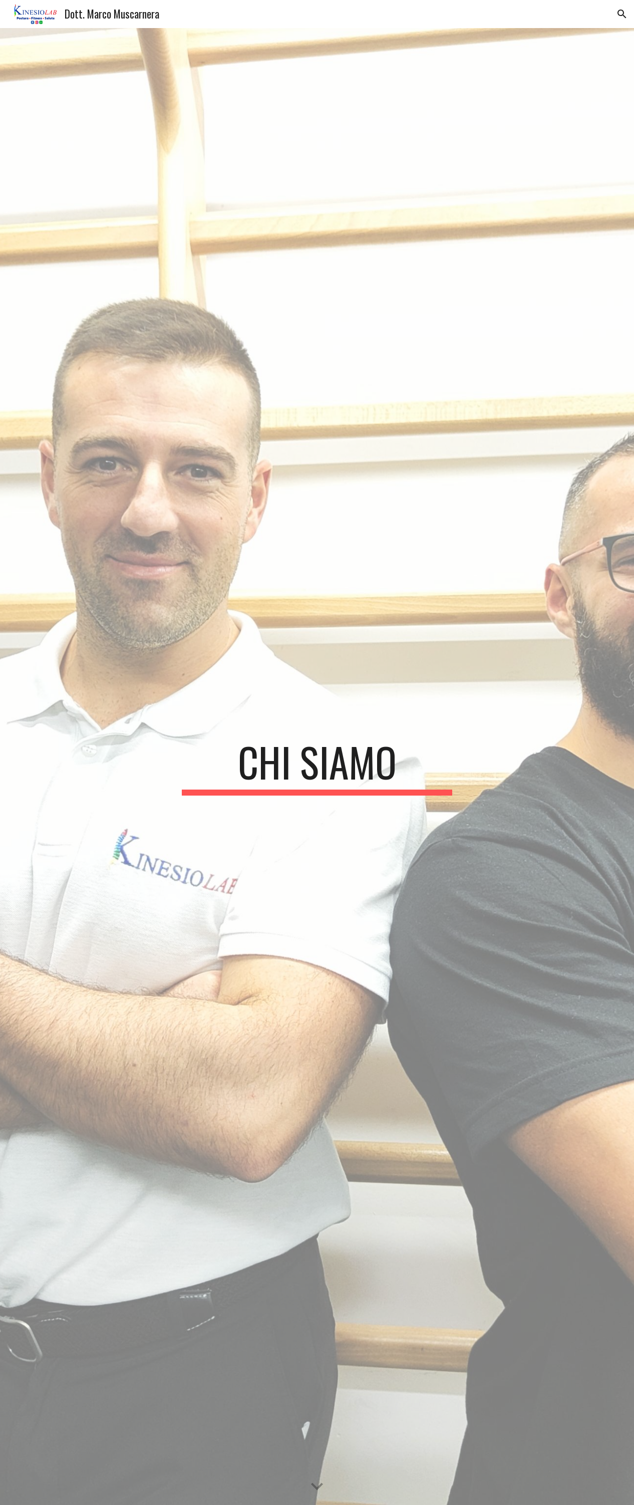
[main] (317, 766)
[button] (622, 14)
